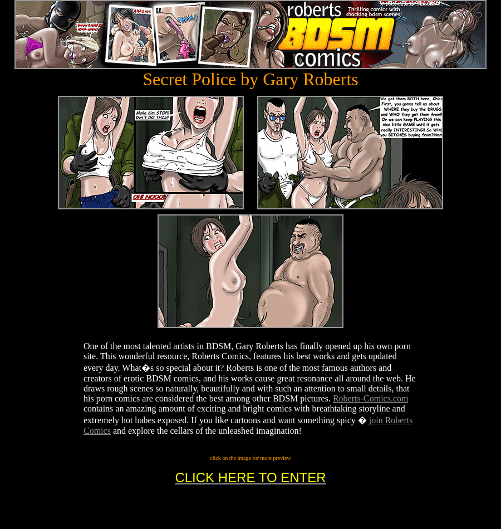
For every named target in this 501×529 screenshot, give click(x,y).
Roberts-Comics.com (371, 398)
